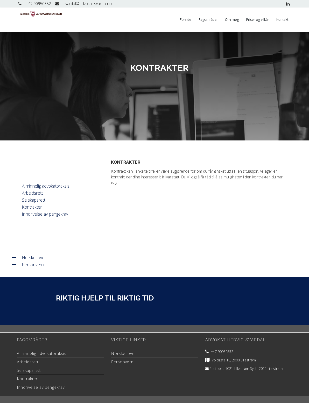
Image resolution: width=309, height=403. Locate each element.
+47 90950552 (34, 4)
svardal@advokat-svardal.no (83, 4)
